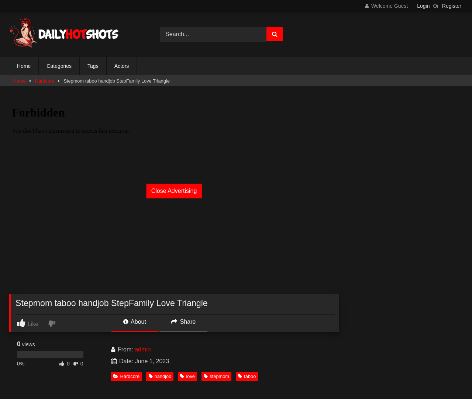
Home (24, 66)
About (134, 322)
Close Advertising (174, 191)
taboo (247, 376)
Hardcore (45, 81)
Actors (121, 66)
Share (183, 322)
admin (143, 349)
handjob (160, 376)
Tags (93, 66)
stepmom (216, 376)
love (187, 376)
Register (451, 6)
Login (423, 6)
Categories (59, 66)
